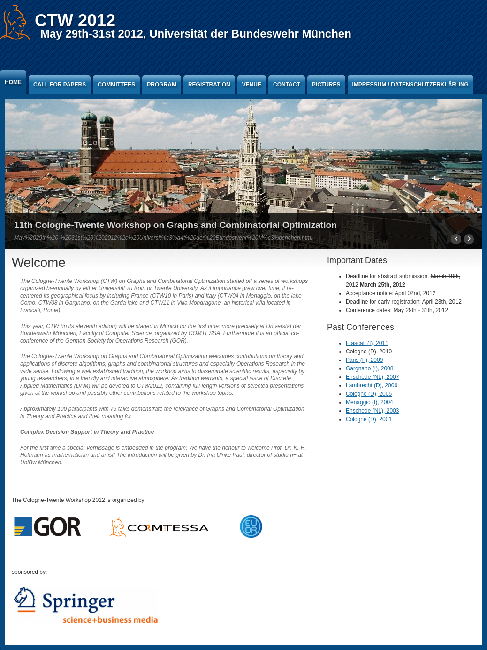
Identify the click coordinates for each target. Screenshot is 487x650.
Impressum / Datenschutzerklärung (410, 84)
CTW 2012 (75, 20)
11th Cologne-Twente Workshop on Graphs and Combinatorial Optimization (175, 225)
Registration (209, 84)
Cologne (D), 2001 (369, 419)
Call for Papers (59, 84)
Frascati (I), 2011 (367, 343)
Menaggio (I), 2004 (369, 402)
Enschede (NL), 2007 (372, 377)
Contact (286, 84)
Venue (251, 84)
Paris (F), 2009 (364, 360)
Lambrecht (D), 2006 (371, 385)
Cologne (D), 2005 (369, 394)
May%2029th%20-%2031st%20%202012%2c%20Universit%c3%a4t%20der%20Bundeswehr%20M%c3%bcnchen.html (163, 238)
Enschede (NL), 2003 (372, 410)
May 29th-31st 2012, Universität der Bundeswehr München (195, 33)
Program (161, 84)
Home (13, 82)
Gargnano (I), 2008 (369, 368)
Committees (116, 84)
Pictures (326, 84)
